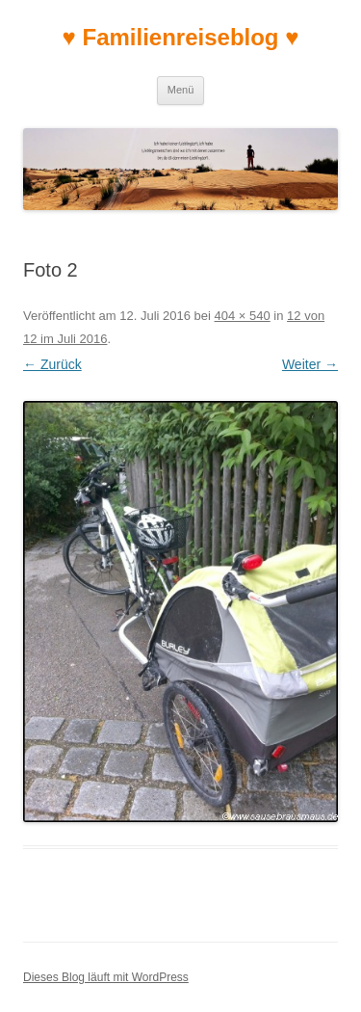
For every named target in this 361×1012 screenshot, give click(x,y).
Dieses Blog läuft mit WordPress (106, 977)
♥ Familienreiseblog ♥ (181, 37)
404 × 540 (243, 315)
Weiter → (310, 364)
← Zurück (52, 364)
